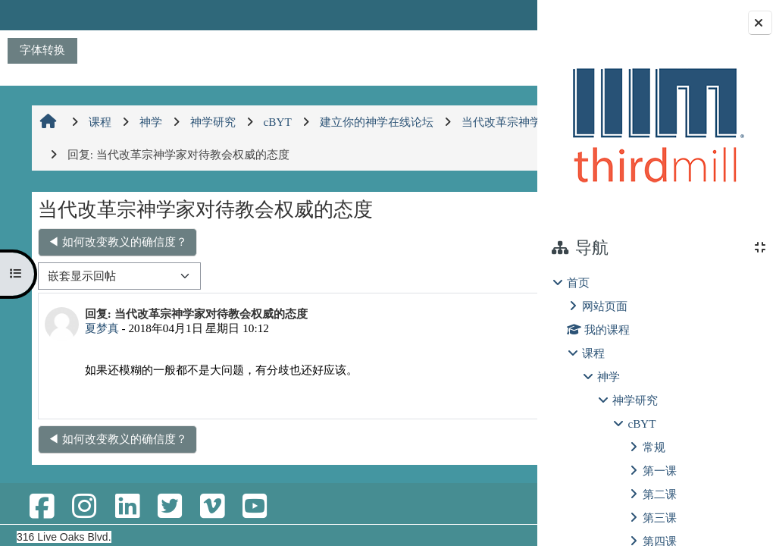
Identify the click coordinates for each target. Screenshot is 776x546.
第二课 (660, 494)
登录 (499, 14)
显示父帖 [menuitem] (432, 394)
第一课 (660, 470)
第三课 (660, 517)
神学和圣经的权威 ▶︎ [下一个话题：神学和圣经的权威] (454, 241)
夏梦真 (100, 328)
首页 (578, 282)
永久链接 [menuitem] (367, 394)
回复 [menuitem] (485, 394)
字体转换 (42, 49)
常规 (654, 447)
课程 (593, 353)
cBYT (641, 423)
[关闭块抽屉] (760, 23)
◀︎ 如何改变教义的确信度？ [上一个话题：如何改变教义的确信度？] (115, 241)
